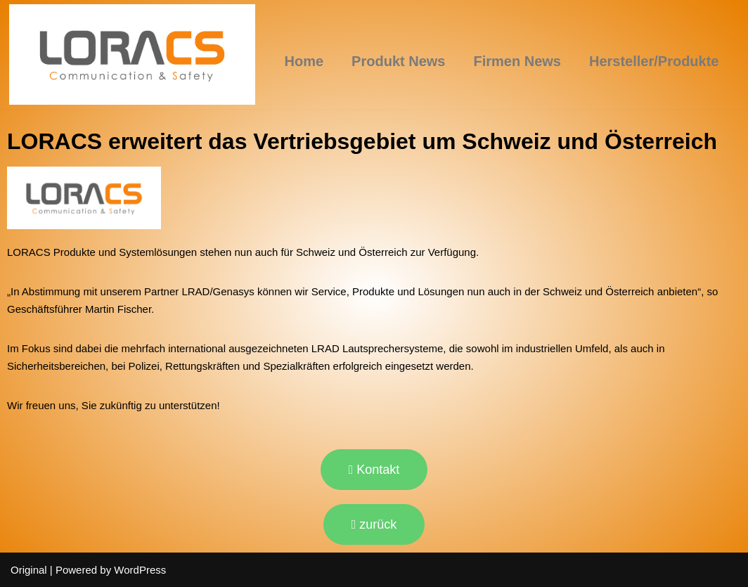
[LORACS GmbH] (132, 54)
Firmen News (516, 61)
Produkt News (398, 61)
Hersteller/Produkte (654, 61)
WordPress (140, 570)
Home (304, 61)
